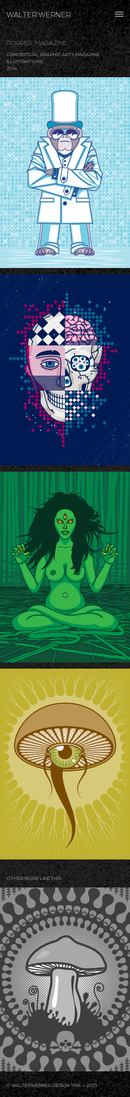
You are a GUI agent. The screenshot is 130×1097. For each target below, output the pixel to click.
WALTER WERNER (39, 14)
